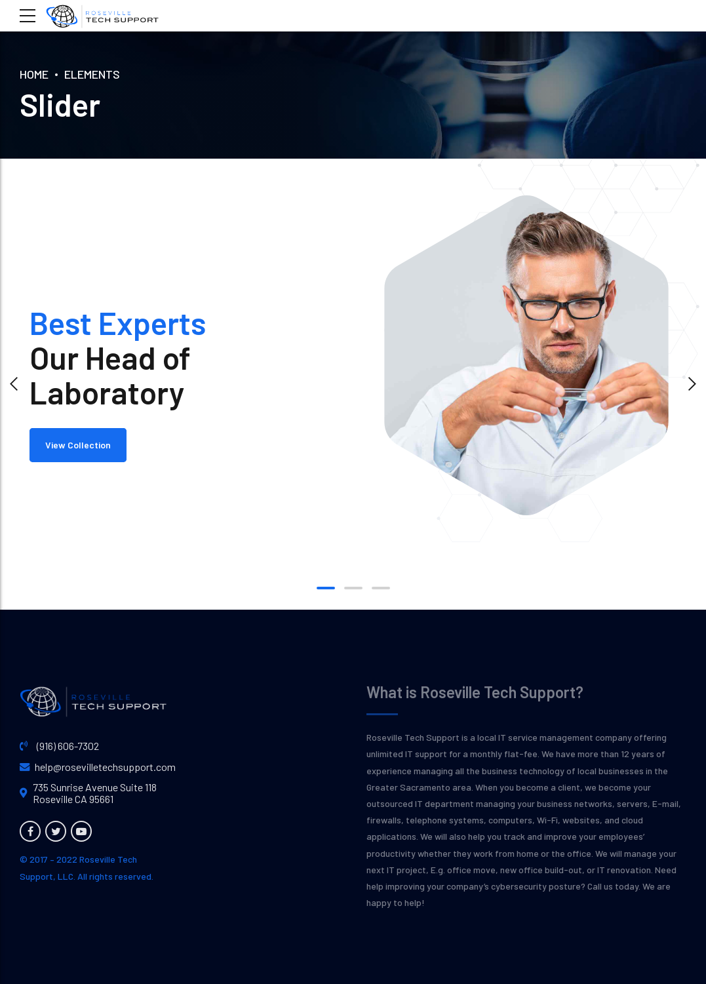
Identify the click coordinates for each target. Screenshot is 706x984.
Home (34, 74)
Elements (92, 74)
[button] (14, 384)
